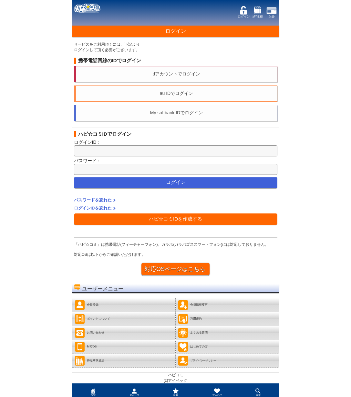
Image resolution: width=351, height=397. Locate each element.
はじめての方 (193, 347)
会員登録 (86, 305)
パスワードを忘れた (93, 200)
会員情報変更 (193, 305)
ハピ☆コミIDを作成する (175, 218)
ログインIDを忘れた (93, 208)
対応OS (86, 347)
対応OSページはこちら (175, 269)
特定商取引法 (89, 361)
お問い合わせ (89, 333)
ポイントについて (92, 319)
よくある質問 (193, 333)
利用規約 (190, 319)
